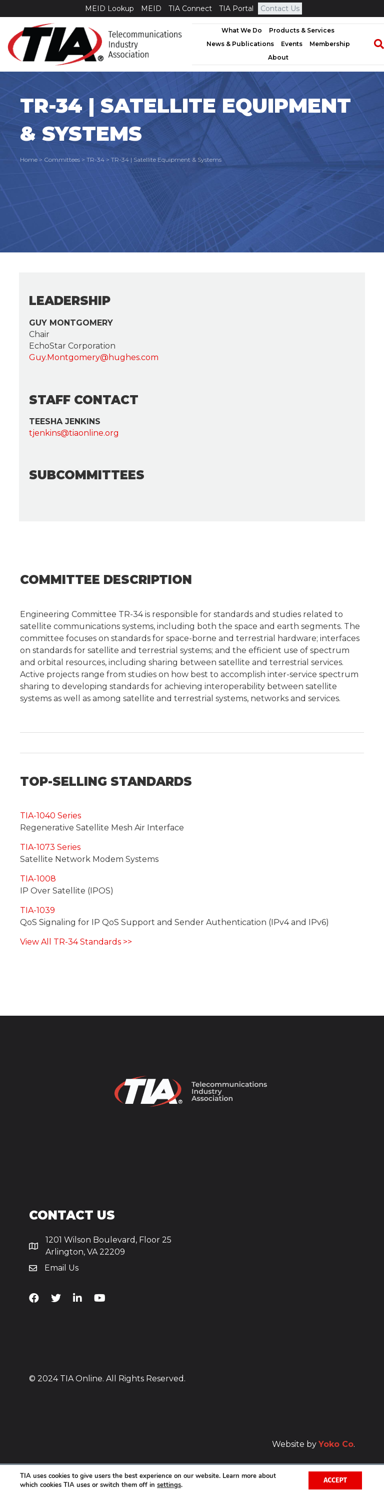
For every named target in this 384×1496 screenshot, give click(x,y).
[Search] (374, 44)
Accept (335, 1480)
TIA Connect (190, 8)
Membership (330, 44)
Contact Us (280, 8)
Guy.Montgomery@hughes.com (93, 357)
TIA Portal (236, 8)
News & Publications (240, 44)
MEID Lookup (109, 8)
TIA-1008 (38, 878)
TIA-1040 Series (50, 815)
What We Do (242, 30)
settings (169, 1484)
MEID (151, 8)
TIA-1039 (37, 910)
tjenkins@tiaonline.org (74, 433)
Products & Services (301, 30)
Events (291, 44)
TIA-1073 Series (50, 847)
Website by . (313, 1444)
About (278, 57)
